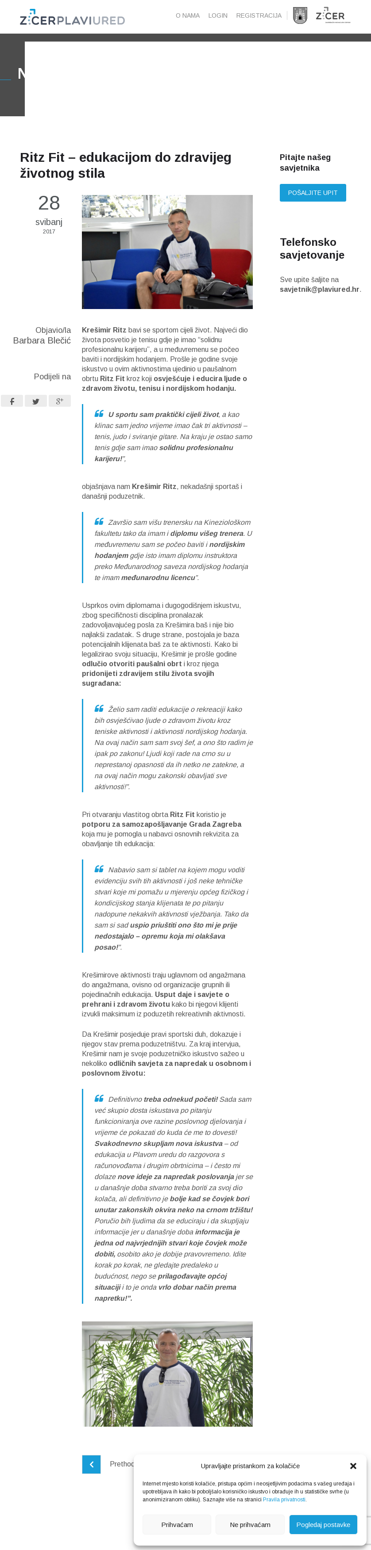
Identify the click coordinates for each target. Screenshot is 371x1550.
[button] (353, 1466)
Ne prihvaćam (250, 1524)
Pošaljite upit (313, 207)
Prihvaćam (177, 1524)
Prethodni (111, 1478)
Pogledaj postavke (323, 1524)
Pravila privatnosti (284, 1500)
